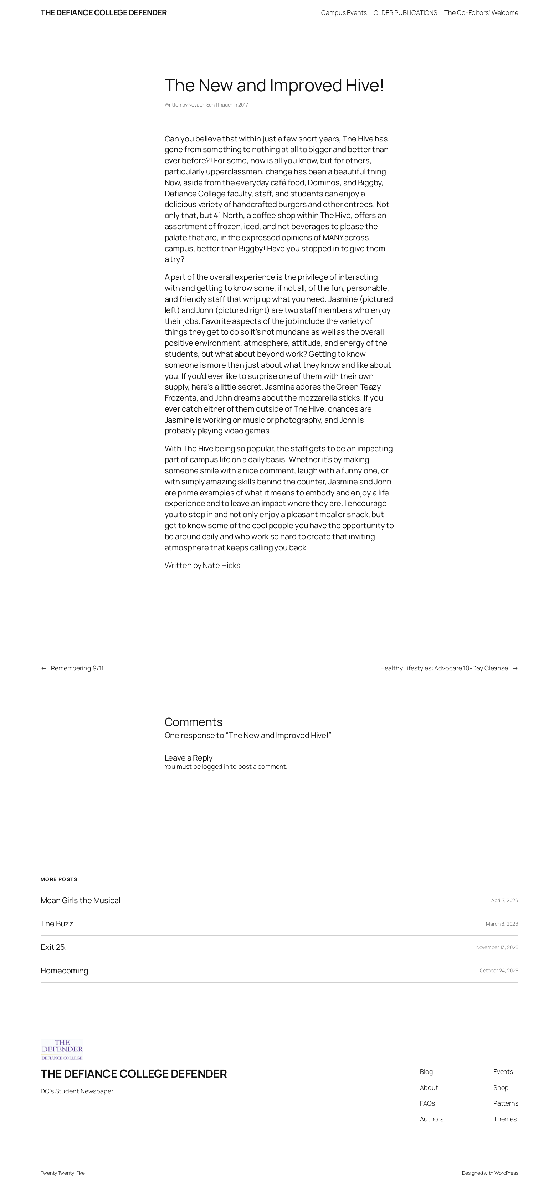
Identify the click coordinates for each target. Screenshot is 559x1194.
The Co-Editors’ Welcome (481, 12)
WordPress (506, 1172)
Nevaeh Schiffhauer (210, 104)
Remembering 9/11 (77, 668)
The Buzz (57, 923)
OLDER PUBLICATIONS (405, 12)
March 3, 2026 (502, 923)
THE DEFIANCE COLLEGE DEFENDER (104, 12)
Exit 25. (54, 947)
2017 (243, 104)
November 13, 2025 (497, 947)
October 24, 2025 (499, 970)
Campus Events (344, 12)
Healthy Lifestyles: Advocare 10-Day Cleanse (444, 668)
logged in (215, 766)
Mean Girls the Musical (80, 900)
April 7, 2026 (504, 900)
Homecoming (64, 970)
